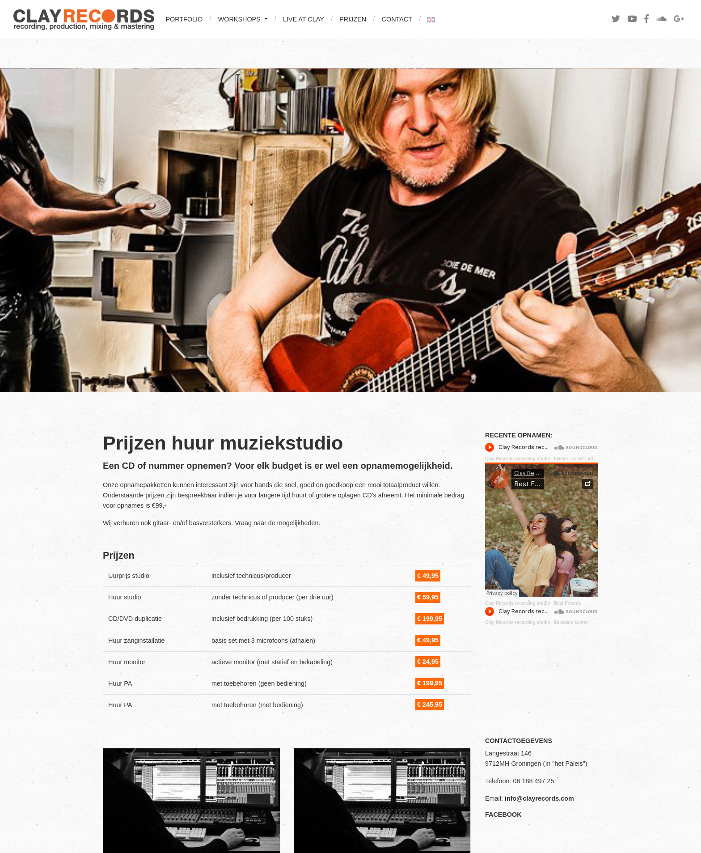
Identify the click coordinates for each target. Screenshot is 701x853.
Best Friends (567, 603)
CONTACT (397, 19)
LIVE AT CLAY (303, 19)
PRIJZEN (352, 19)
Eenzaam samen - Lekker (580, 622)
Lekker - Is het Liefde (576, 458)
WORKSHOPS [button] (240, 19)
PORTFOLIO (184, 19)
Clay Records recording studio (517, 458)
